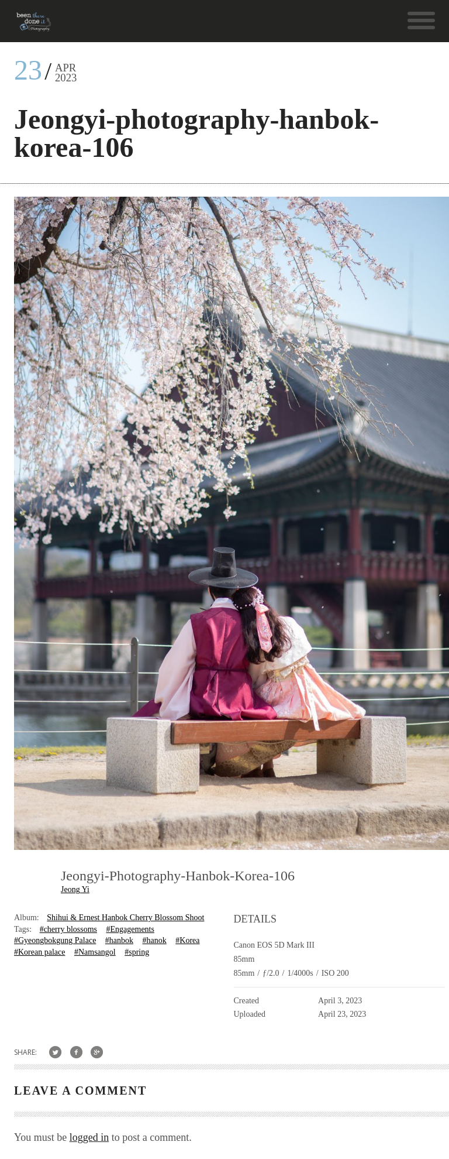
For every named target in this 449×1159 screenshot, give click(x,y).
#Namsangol (95, 952)
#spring (137, 952)
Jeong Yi (75, 889)
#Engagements (130, 929)
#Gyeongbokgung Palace (55, 940)
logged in (89, 1137)
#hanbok (119, 940)
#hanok (155, 940)
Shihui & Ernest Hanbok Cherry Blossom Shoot (125, 917)
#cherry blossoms (68, 929)
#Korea (187, 940)
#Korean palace (39, 952)
